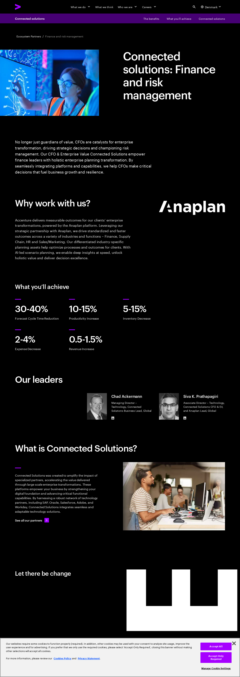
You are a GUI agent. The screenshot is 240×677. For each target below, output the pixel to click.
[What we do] (80, 7)
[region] (120, 657)
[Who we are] (127, 7)
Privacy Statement (89, 658)
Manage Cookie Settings (216, 668)
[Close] (234, 643)
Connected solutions (29, 18)
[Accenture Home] (26, 7)
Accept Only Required (216, 657)
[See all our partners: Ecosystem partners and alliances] (32, 520)
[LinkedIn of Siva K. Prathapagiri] (184, 418)
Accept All (215, 646)
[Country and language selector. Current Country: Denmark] (211, 6)
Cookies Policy (62, 658)
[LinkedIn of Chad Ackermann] (112, 418)
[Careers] (149, 7)
